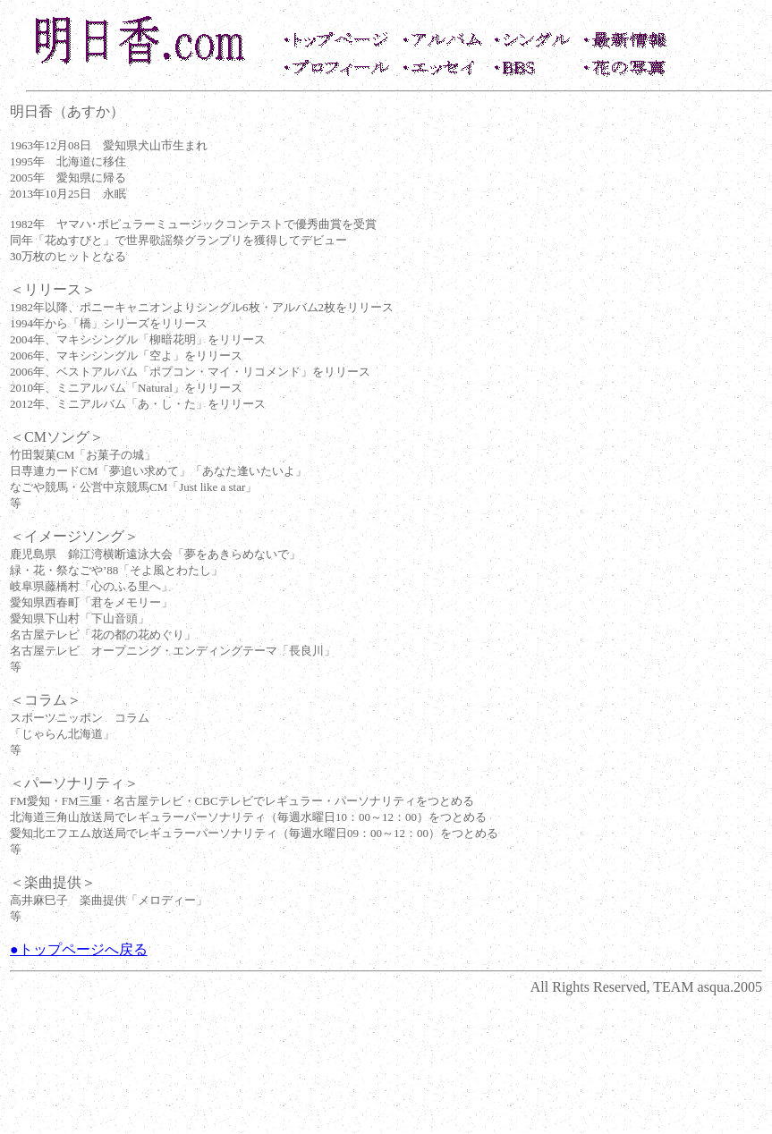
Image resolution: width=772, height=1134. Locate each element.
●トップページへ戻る (79, 949)
